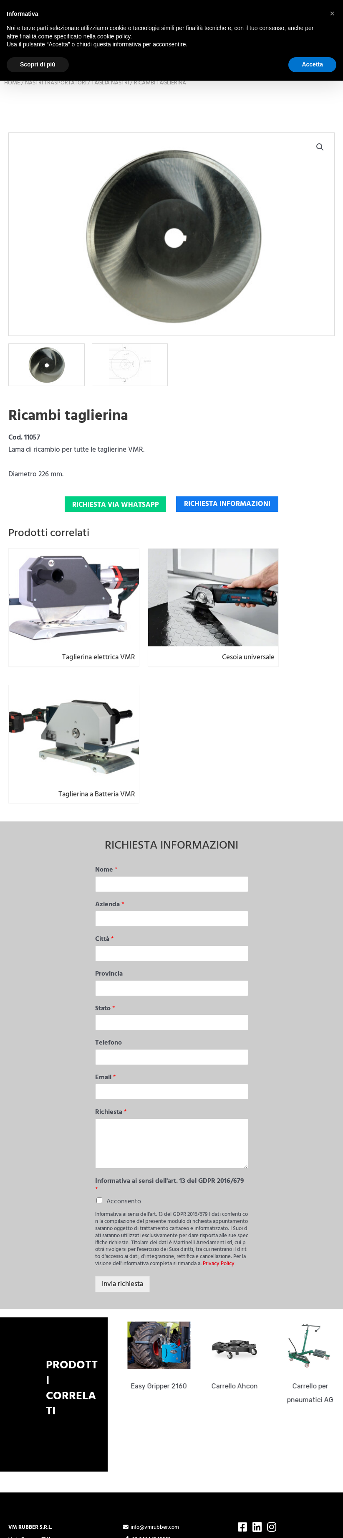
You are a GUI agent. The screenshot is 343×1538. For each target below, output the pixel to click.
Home (12, 126)
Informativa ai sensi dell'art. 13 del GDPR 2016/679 (169, 1071)
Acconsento (123, 1087)
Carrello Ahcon (238, 1272)
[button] (320, 190)
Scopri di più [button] (37, 64)
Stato (105, 894)
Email (105, 963)
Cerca (334, 95)
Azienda (109, 790)
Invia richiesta (122, 1169)
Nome (106, 755)
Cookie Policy (138, 1458)
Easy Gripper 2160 (162, 1272)
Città (104, 825)
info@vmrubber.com (151, 1413)
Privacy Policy (219, 1149)
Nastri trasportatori (55, 126)
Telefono (108, 928)
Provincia (109, 859)
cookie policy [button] (113, 36)
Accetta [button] (312, 64)
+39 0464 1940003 (147, 1425)
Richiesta (111, 998)
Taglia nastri (110, 126)
